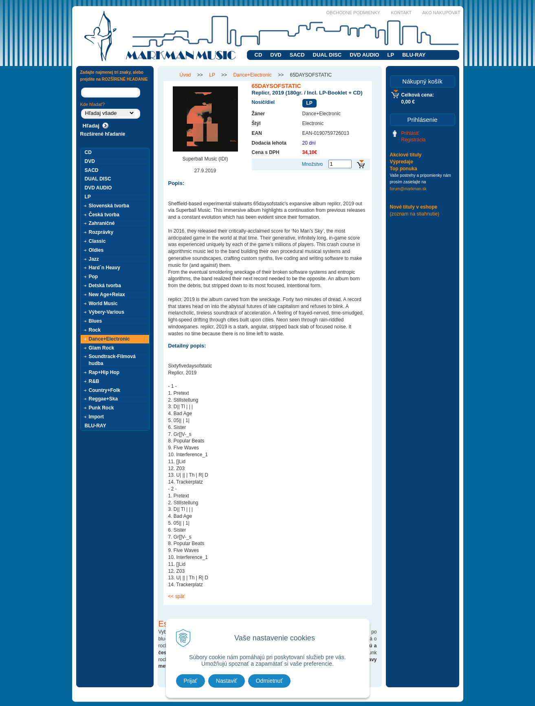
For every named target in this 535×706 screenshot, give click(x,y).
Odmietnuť (269, 680)
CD (258, 55)
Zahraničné (102, 223)
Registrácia (413, 140)
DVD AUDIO (364, 55)
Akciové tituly (406, 155)
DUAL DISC (327, 55)
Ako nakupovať (441, 12)
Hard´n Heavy (104, 268)
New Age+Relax (107, 294)
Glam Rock (101, 348)
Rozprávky (101, 232)
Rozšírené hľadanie (102, 134)
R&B (94, 381)
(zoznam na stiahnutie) (414, 214)
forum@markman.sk (408, 189)
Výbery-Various (106, 312)
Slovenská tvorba (109, 206)
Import (96, 417)
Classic (97, 241)
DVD (275, 55)
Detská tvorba (105, 285)
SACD (297, 55)
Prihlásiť (410, 133)
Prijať (190, 680)
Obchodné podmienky (353, 12)
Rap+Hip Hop (104, 372)
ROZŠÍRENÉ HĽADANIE (125, 79)
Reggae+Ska (103, 399)
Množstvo (312, 164)
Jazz (94, 259)
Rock (95, 330)
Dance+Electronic (109, 339)
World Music (103, 303)
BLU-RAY (413, 55)
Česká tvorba (104, 215)
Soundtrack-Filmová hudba (112, 360)
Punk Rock (101, 408)
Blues (95, 321)
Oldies (96, 250)
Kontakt (401, 12)
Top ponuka (403, 169)
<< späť (176, 596)
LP (390, 55)
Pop (93, 276)
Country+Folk (105, 390)
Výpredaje (401, 162)
